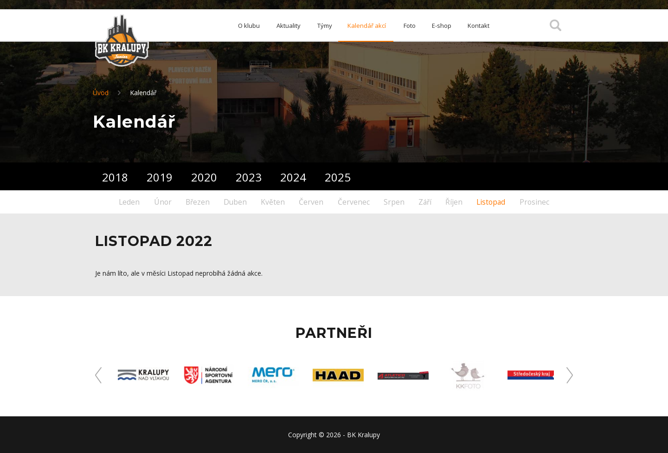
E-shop (444, 25)
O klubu (241, 25)
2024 (293, 177)
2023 (249, 177)
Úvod (101, 92)
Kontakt (483, 25)
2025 (338, 177)
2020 (204, 177)
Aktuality (282, 25)
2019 (160, 177)
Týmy (320, 25)
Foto (410, 25)
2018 (115, 177)
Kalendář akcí (366, 25)
